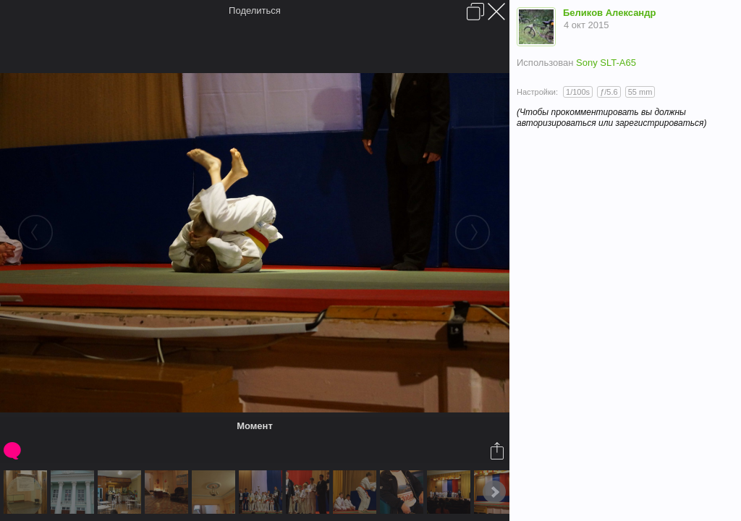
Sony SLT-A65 (606, 62)
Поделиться (255, 10)
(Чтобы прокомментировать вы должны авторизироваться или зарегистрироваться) (611, 117)
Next (494, 492)
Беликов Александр (609, 12)
